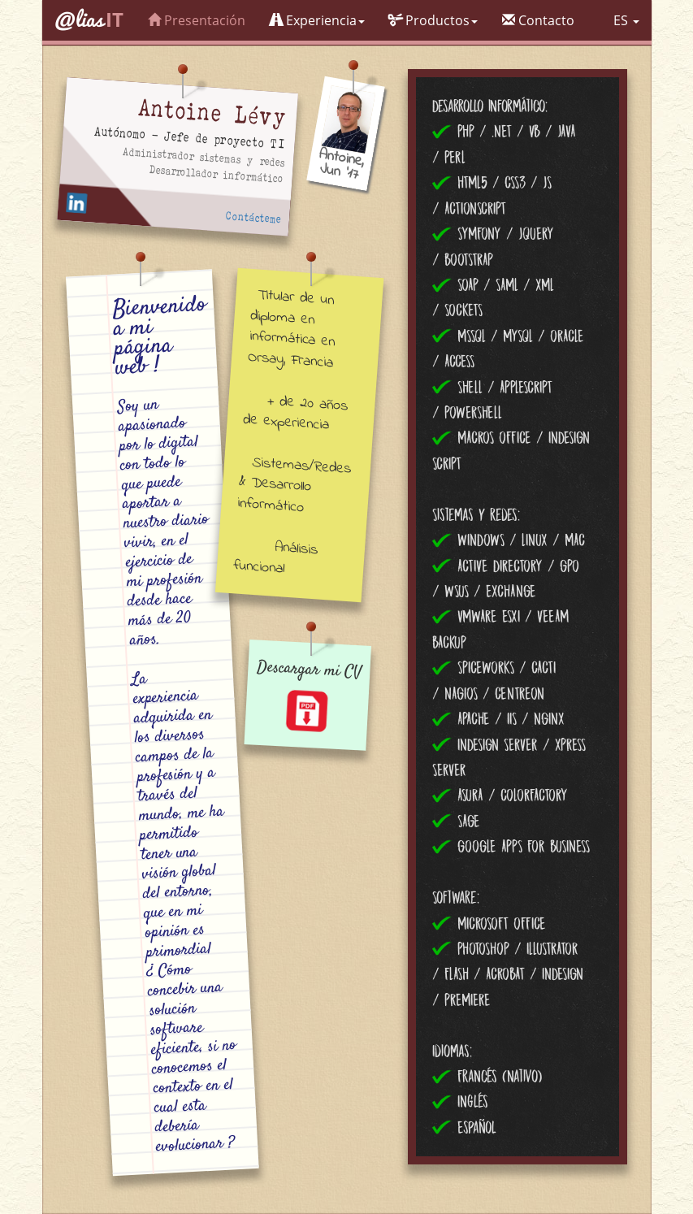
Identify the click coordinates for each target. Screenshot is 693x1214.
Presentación (196, 20)
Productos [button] (433, 20)
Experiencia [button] (317, 20)
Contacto (538, 20)
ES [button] (626, 20)
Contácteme (253, 218)
